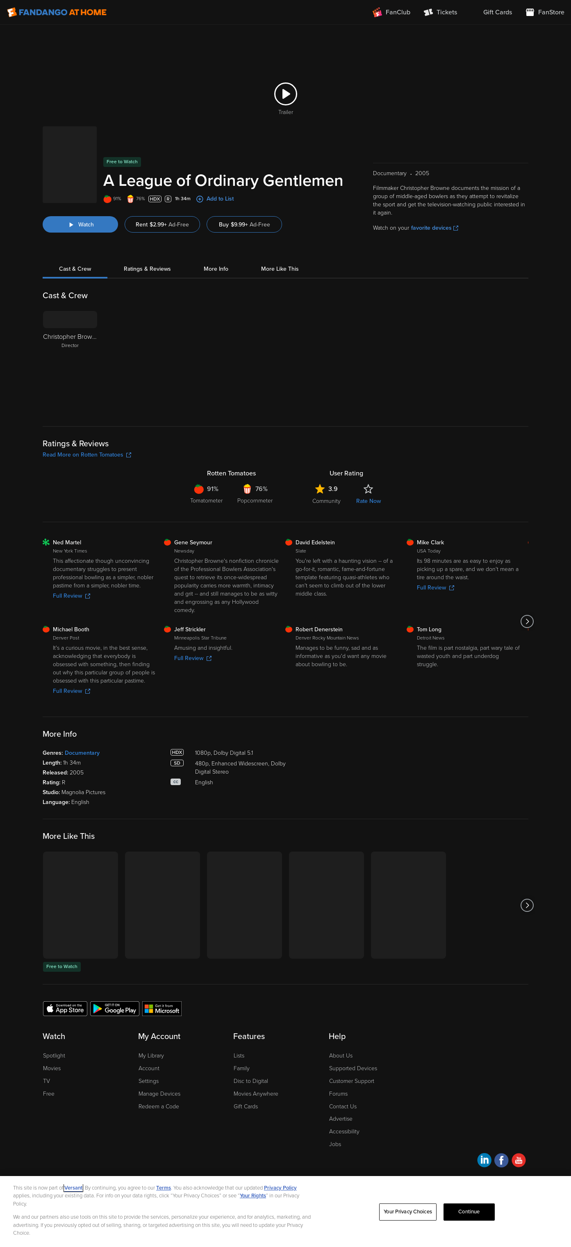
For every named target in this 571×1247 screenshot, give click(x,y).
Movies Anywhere (256, 1093)
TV (46, 1081)
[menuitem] (491, 12)
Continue (469, 1211)
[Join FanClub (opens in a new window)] (391, 12)
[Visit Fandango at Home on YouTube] (518, 1161)
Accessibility (344, 1131)
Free (49, 1093)
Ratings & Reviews (147, 268)
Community (326, 501)
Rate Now (368, 501)
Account (149, 1068)
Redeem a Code (159, 1106)
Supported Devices (353, 1068)
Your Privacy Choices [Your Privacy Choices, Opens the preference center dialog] (408, 1211)
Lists (239, 1055)
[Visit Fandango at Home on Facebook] (501, 1161)
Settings (149, 1081)
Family (242, 1068)
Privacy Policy (280, 1188)
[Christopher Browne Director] (70, 362)
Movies (52, 1068)
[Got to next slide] (527, 621)
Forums (338, 1093)
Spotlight (54, 1055)
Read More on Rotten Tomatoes (87, 454)
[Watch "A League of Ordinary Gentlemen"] (80, 224)
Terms (163, 1188)
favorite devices (434, 227)
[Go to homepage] (57, 12)
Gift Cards (246, 1106)
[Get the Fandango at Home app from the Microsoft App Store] (162, 1008)
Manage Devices (159, 1093)
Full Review (71, 595)
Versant (73, 1188)
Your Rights (253, 1195)
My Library (151, 1055)
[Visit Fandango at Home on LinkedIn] (484, 1161)
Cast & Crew (75, 268)
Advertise (341, 1118)
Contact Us (343, 1106)
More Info (216, 268)
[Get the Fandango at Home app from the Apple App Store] (65, 1008)
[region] (285, 1211)
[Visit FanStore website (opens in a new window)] (545, 12)
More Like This (280, 268)
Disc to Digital (251, 1081)
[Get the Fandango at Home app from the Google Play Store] (115, 1008)
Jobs (335, 1144)
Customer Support (351, 1081)
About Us (341, 1055)
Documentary (82, 752)
